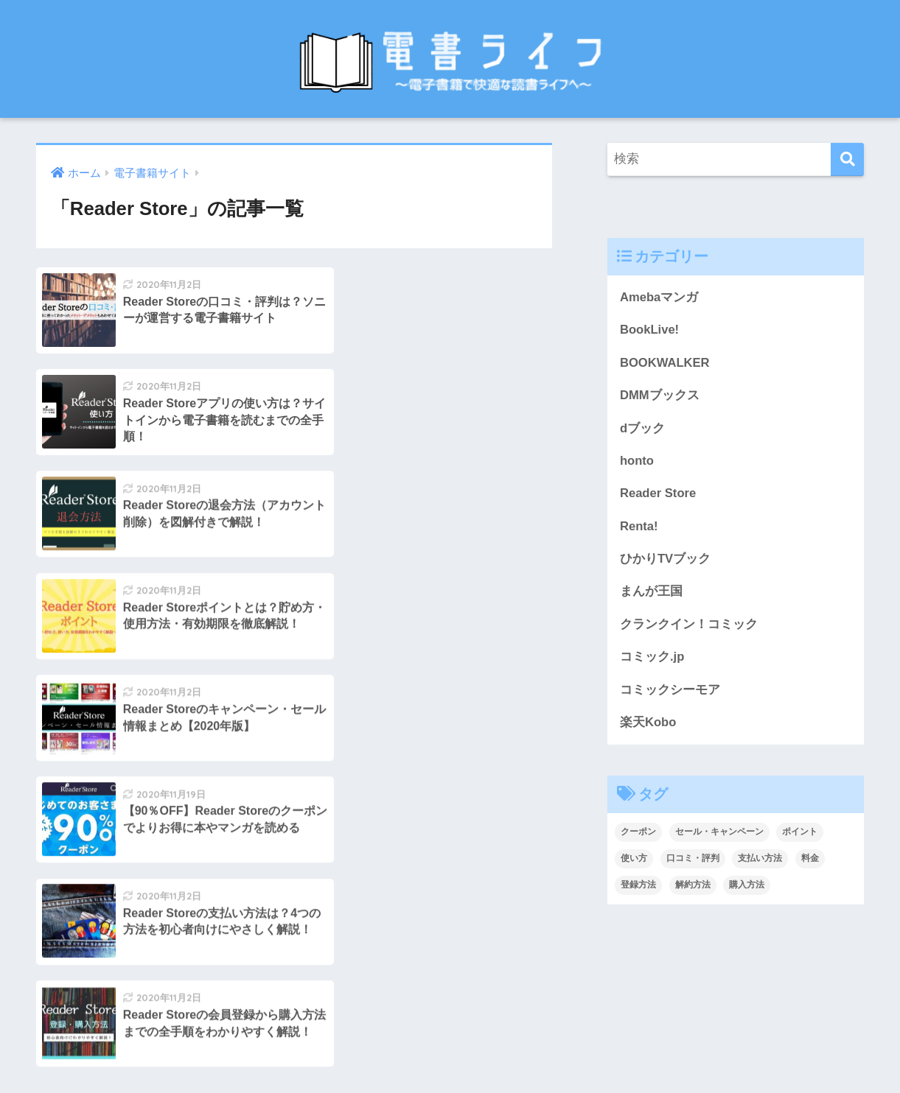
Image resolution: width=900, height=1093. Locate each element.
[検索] (847, 159)
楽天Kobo (648, 725)
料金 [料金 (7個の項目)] (810, 862)
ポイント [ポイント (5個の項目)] (799, 835)
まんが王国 (651, 593)
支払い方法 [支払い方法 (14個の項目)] (760, 862)
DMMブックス (660, 396)
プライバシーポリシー (532, 1053)
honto (637, 461)
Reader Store (658, 495)
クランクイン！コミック (689, 626)
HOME (450, 1022)
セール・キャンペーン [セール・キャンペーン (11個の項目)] (719, 835)
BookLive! (650, 330)
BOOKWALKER (665, 363)
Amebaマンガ (659, 297)
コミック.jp (652, 660)
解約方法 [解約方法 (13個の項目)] (693, 887)
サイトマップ (430, 1053)
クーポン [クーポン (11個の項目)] (638, 835)
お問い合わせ (351, 1053)
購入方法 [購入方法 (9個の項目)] (746, 887)
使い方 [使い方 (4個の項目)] (634, 862)
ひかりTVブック (665, 561)
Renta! (639, 528)
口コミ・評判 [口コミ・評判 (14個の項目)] (692, 862)
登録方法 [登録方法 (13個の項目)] (638, 887)
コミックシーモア (670, 692)
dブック (642, 429)
